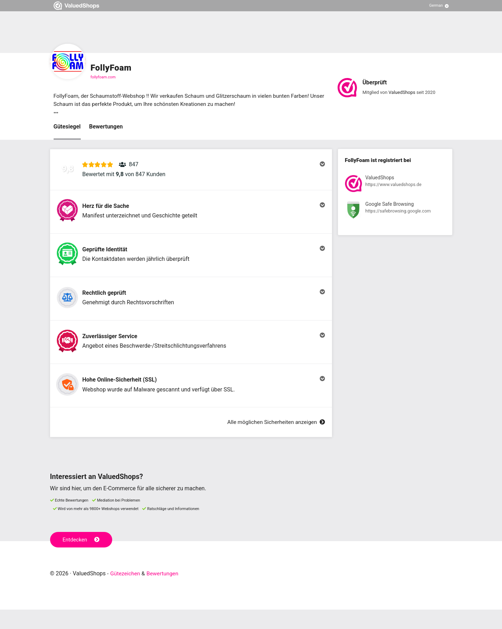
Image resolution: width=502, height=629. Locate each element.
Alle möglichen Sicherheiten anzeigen (274, 441)
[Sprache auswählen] (439, 5)
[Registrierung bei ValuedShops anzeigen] (395, 185)
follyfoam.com (103, 77)
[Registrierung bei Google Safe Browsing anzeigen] (395, 212)
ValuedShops (401, 92)
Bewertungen (106, 127)
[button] (191, 172)
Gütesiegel (67, 127)
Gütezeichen (125, 592)
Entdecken (81, 559)
